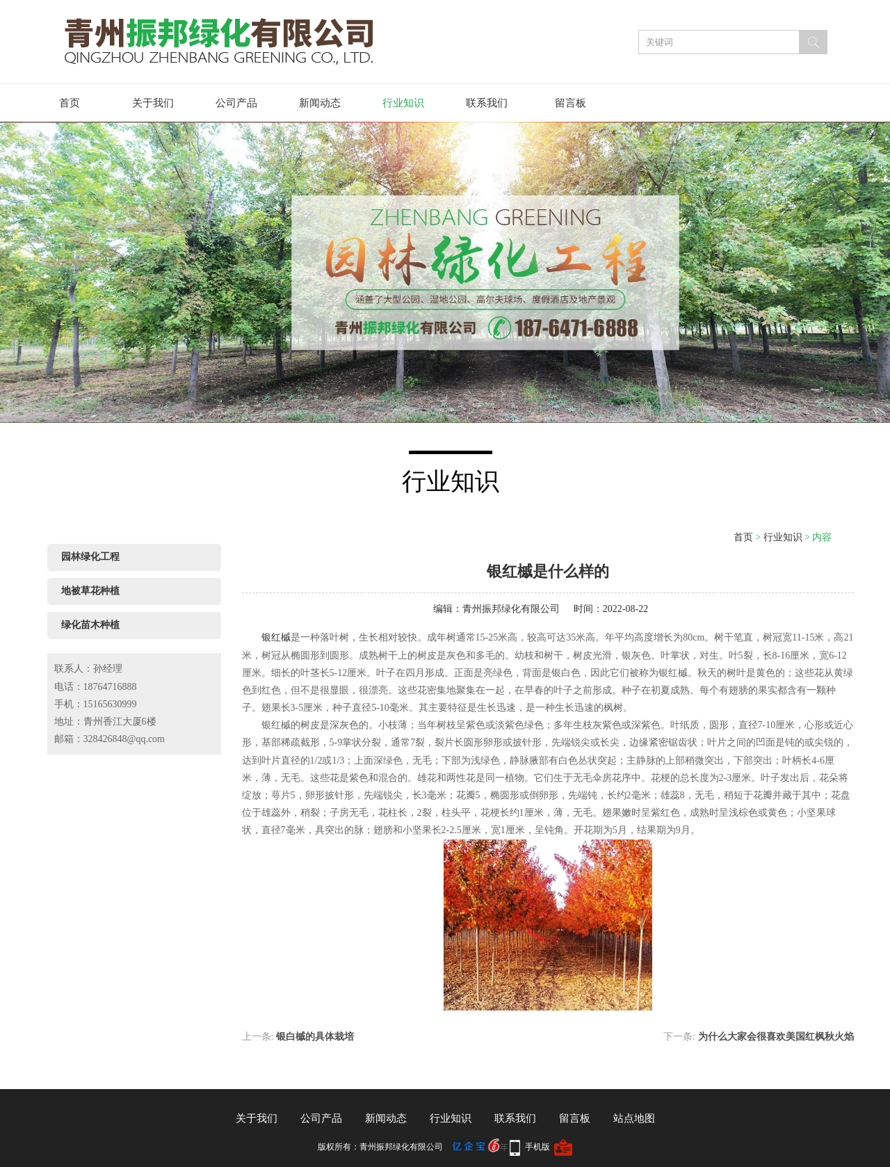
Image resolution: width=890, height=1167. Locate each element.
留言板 (570, 102)
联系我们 (487, 102)
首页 (69, 102)
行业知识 (403, 102)
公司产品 (236, 102)
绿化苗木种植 (90, 625)
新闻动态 (320, 102)
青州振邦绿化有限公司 (511, 609)
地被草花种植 (90, 591)
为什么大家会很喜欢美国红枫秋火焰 (776, 1036)
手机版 (537, 1147)
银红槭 (276, 637)
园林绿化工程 (90, 557)
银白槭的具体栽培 (315, 1036)
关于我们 (153, 102)
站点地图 (634, 1118)
